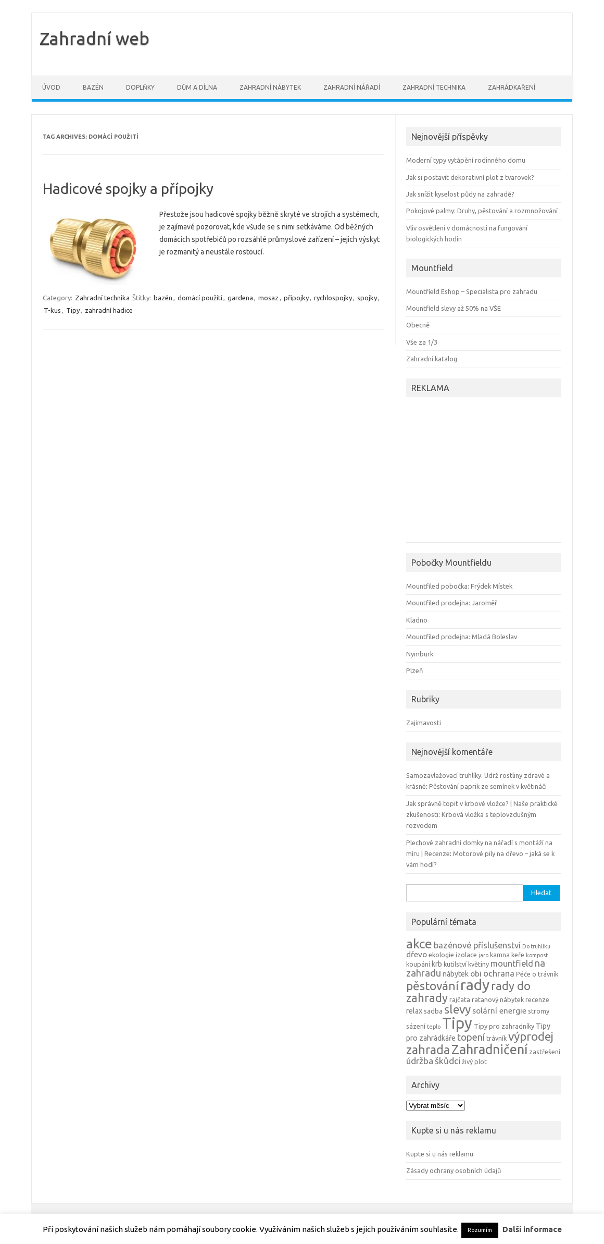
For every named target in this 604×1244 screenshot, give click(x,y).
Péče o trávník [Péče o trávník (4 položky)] (537, 974)
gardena (240, 297)
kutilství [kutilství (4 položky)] (455, 964)
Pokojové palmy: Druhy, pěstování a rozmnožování (482, 210)
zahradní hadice (109, 310)
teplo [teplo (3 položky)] (434, 1026)
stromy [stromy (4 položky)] (538, 1011)
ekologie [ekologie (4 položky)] (441, 954)
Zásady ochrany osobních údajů (453, 1170)
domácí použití (200, 297)
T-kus (52, 310)
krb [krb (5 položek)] (437, 964)
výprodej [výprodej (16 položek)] (530, 1036)
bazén (163, 297)
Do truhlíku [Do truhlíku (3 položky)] (536, 946)
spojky (367, 297)
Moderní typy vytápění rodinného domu (465, 160)
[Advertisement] (471, 471)
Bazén (93, 87)
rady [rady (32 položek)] (474, 985)
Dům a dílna (197, 87)
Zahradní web (94, 38)
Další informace (532, 1229)
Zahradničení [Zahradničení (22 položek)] (489, 1049)
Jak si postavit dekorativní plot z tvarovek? (470, 177)
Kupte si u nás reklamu (439, 1153)
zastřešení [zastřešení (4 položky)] (544, 1051)
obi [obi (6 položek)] (476, 973)
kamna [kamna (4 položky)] (500, 954)
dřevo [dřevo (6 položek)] (416, 954)
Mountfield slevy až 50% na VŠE (453, 308)
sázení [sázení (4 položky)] (415, 1026)
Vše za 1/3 (421, 342)
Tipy (73, 310)
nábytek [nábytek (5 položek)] (456, 974)
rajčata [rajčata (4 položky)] (459, 999)
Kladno (416, 620)
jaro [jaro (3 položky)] (483, 955)
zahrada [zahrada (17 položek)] (428, 1049)
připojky (296, 297)
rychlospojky (333, 297)
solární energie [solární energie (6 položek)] (499, 1010)
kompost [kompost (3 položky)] (537, 955)
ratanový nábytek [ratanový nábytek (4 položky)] (498, 999)
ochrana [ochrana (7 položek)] (498, 973)
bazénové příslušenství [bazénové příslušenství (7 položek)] (477, 945)
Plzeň (414, 670)
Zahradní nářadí (351, 87)
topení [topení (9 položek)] (471, 1037)
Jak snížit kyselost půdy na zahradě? (460, 194)
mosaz (268, 297)
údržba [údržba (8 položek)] (419, 1061)
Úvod (51, 87)
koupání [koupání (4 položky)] (418, 964)
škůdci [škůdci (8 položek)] (447, 1061)
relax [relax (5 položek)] (414, 1011)
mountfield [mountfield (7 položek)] (511, 963)
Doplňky (140, 87)
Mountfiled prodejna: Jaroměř (451, 602)
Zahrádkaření (511, 87)
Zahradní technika (433, 87)
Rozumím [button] (480, 1230)
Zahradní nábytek (270, 87)
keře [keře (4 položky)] (517, 954)
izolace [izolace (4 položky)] (466, 954)
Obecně (418, 324)
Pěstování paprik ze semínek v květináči (488, 786)
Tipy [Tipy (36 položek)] (457, 1023)
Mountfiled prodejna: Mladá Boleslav (461, 636)
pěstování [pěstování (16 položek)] (432, 985)
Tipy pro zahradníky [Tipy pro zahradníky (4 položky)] (504, 1026)
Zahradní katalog (431, 358)
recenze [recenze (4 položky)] (537, 999)
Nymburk (419, 653)
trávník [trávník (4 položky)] (496, 1038)
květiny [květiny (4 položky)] (478, 964)
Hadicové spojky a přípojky (128, 188)
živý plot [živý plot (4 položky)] (474, 1061)
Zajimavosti (423, 722)
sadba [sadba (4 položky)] (433, 1011)
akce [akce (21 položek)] (419, 943)
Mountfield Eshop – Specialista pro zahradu (471, 291)
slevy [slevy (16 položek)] (457, 1009)
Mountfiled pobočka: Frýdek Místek (459, 586)
